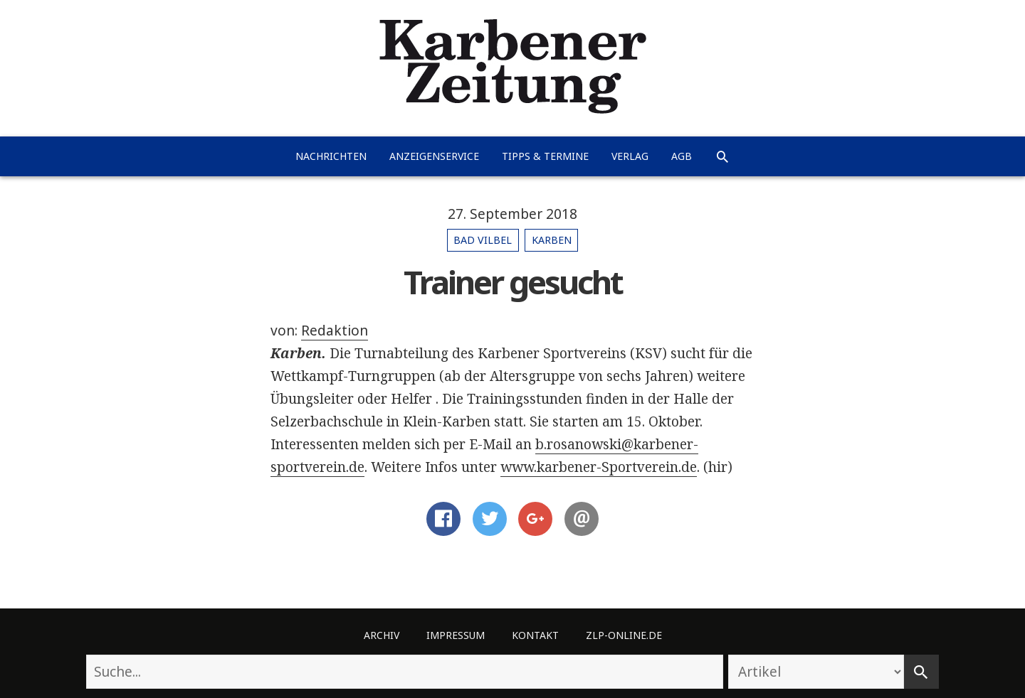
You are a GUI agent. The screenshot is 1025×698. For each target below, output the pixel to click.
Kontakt (535, 635)
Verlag (629, 156)
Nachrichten (331, 156)
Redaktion (334, 330)
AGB (681, 156)
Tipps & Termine (545, 156)
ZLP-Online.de (624, 635)
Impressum (455, 635)
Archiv (381, 635)
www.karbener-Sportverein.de (598, 467)
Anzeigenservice (434, 156)
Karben (552, 240)
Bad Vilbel (482, 240)
